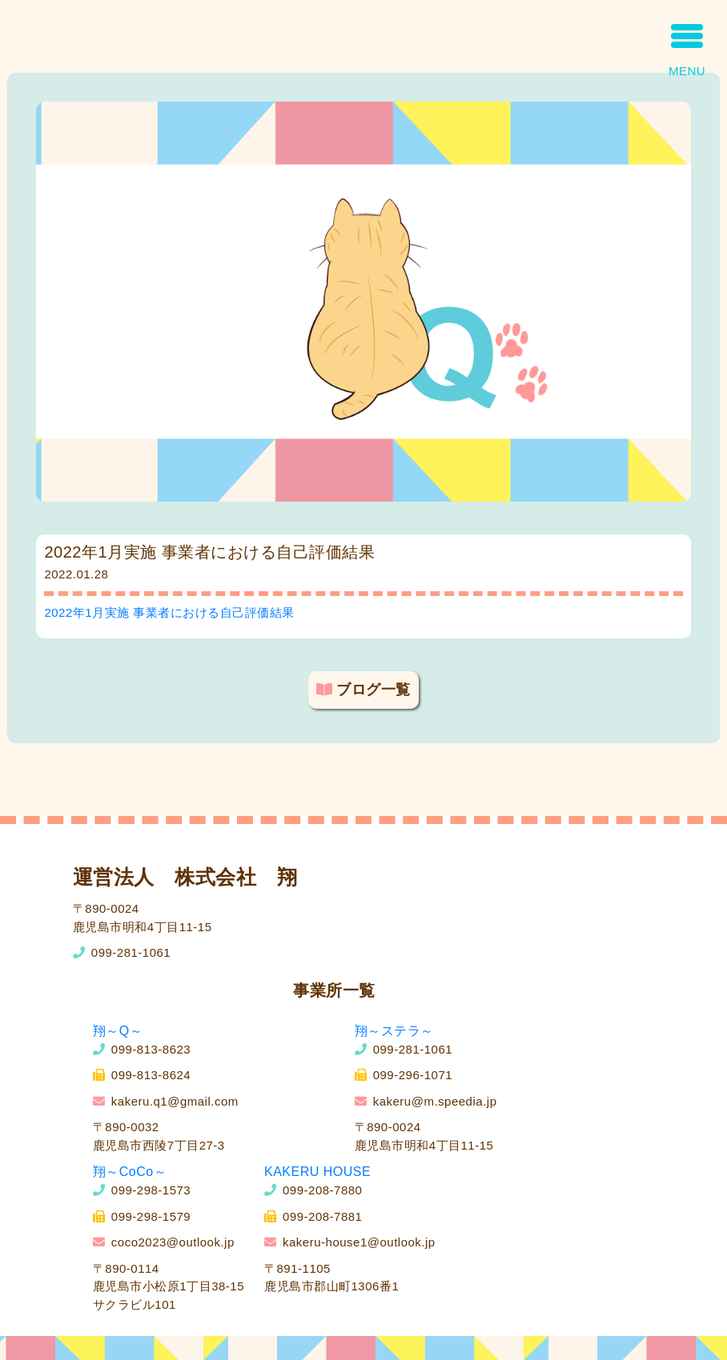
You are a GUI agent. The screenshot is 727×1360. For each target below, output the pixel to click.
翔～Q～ (118, 1031)
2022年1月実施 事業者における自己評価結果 (169, 612)
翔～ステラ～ (394, 1031)
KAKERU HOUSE (317, 1171)
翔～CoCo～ (130, 1171)
